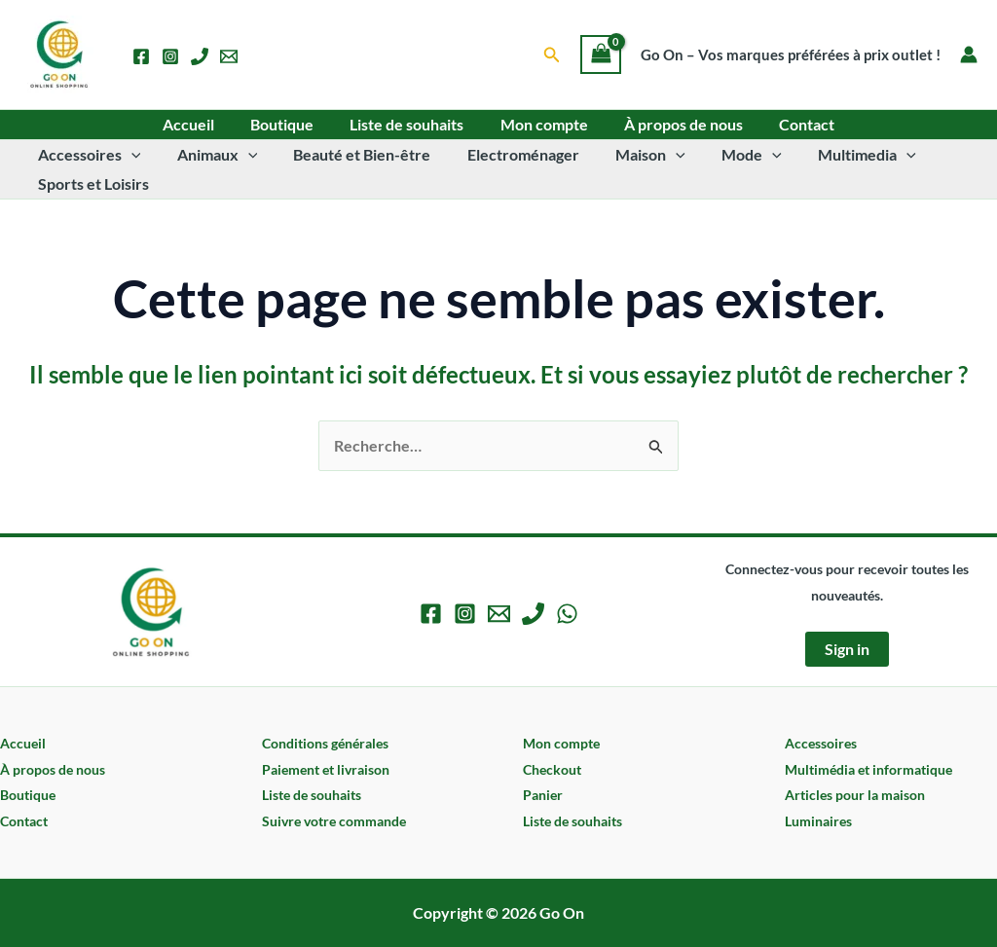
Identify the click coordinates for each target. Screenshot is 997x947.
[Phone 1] (199, 56)
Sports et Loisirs (90, 183)
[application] (128, 154)
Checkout (552, 769)
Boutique (289, 124)
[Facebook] (141, 56)
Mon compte (541, 124)
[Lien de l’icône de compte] (969, 54)
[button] (552, 55)
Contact (794, 124)
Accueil (201, 124)
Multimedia (833, 154)
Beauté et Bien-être (349, 154)
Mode (723, 154)
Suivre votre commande (334, 821)
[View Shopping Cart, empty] (600, 54)
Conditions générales (325, 743)
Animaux (209, 154)
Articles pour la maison (855, 794)
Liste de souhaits (409, 124)
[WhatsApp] (567, 613)
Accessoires (86, 154)
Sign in (847, 648)
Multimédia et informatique (868, 769)
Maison (627, 154)
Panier (543, 794)
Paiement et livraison (325, 769)
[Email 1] (229, 56)
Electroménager (505, 154)
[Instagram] (170, 56)
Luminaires (818, 821)
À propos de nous (675, 124)
